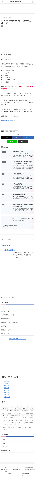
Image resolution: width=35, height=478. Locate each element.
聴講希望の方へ (5, 318)
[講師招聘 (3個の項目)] (12, 415)
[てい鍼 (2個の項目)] (3, 420)
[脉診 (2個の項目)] (27, 415)
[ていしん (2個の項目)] (18, 418)
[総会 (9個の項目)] (11, 408)
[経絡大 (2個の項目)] (20, 420)
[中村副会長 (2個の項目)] (4, 418)
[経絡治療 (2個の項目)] (31, 418)
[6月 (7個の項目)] (18, 411)
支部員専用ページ (26, 473)
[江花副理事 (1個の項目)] (4, 425)
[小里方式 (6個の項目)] (26, 411)
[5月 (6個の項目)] (21, 411)
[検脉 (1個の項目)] (25, 427)
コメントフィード (6, 447)
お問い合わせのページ (7, 120)
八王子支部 (7, 397)
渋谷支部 (6, 392)
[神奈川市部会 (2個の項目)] (10, 420)
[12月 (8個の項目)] (32, 408)
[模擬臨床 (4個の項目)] (9, 413)
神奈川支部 (15, 131)
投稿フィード (5, 443)
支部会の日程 (6, 245)
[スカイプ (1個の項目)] (31, 425)
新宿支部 (6, 388)
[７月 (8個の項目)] (3, 411)
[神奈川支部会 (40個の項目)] (5, 406)
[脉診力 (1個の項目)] (31, 427)
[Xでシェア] (6, 137)
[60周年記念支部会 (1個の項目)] (17, 430)
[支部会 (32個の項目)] (18, 406)
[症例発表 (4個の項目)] (4, 413)
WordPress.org (5, 450)
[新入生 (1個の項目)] (16, 425)
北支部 (6, 383)
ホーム (3, 307)
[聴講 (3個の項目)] (23, 415)
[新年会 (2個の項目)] (31, 415)
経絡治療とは (5, 311)
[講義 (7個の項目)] (15, 411)
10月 (6, 131)
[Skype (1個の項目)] (13, 423)
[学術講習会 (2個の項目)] (11, 418)
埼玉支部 (6, 381)
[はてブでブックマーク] (28, 137)
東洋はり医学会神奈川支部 (17, 1)
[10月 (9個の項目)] (20, 408)
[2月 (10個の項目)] (32, 406)
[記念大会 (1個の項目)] (18, 423)
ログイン (3, 439)
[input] (17, 239)
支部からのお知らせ (7, 330)
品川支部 (6, 394)
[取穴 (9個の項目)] (16, 408)
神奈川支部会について (7, 315)
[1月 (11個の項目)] (23, 406)
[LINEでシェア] (12, 141)
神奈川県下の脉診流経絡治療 (9, 322)
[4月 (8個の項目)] (24, 408)
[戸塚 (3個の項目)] (7, 415)
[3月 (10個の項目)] (28, 406)
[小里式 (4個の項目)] (31, 411)
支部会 (10, 131)
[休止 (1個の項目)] (8, 423)
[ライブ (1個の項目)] (3, 423)
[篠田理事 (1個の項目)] (10, 425)
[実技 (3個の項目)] (3, 415)
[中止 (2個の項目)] (16, 420)
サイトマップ (5, 333)
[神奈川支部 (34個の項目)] (12, 406)
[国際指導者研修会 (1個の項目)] (29, 423)
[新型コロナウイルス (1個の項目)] (23, 425)
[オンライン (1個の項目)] (5, 427)
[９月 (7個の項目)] (7, 411)
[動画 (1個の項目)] (32, 420)
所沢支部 (6, 390)
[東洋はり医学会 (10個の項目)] (5, 408)
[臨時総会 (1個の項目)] (19, 427)
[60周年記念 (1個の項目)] (12, 427)
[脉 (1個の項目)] (22, 423)
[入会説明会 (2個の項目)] (24, 418)
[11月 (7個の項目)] (11, 411)
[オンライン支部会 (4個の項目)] (17, 413)
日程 (3, 131)
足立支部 (6, 385)
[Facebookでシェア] (17, 137)
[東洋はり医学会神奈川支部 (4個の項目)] (28, 413)
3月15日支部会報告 (9, 250)
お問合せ (3, 326)
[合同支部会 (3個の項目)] (18, 415)
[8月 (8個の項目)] (28, 408)
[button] (23, 141)
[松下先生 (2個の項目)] (26, 420)
